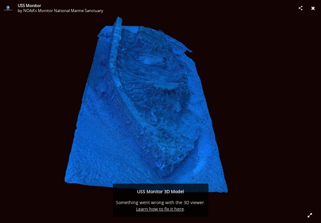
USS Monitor (29, 5)
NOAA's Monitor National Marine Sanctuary (63, 10)
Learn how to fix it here (160, 209)
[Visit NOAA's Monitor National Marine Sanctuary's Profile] (8, 8)
